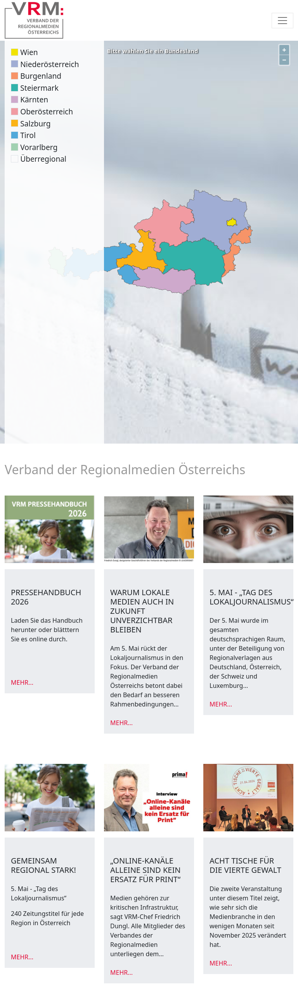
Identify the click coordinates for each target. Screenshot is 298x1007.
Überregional (43, 159)
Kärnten (34, 99)
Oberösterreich (46, 111)
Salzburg (35, 123)
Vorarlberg (38, 147)
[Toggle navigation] (282, 20)
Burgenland (40, 76)
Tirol (28, 135)
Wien (29, 52)
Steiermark (39, 88)
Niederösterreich (49, 64)
